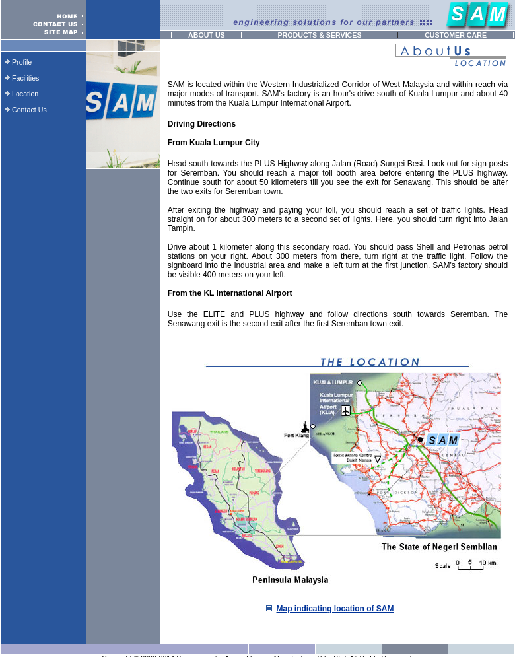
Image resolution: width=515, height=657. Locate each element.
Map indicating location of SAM (335, 608)
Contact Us (29, 110)
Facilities (25, 78)
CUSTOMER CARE (456, 35)
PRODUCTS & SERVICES (319, 35)
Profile (22, 62)
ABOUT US (206, 35)
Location (25, 94)
